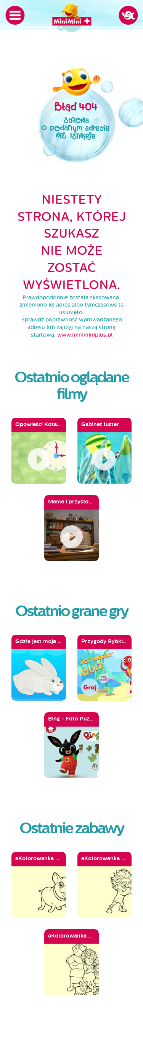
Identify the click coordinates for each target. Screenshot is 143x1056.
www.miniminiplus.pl (84, 335)
